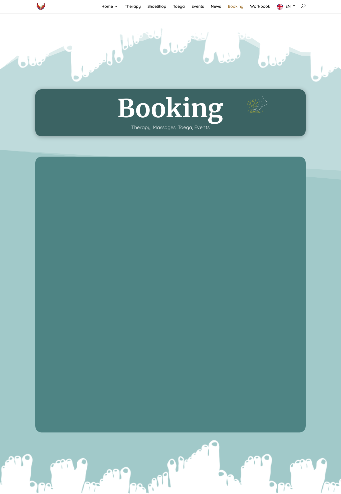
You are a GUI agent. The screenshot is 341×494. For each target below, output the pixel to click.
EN (288, 6)
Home (107, 7)
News (216, 7)
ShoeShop (156, 7)
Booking (235, 7)
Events (198, 7)
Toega (179, 7)
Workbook (260, 7)
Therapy (133, 7)
